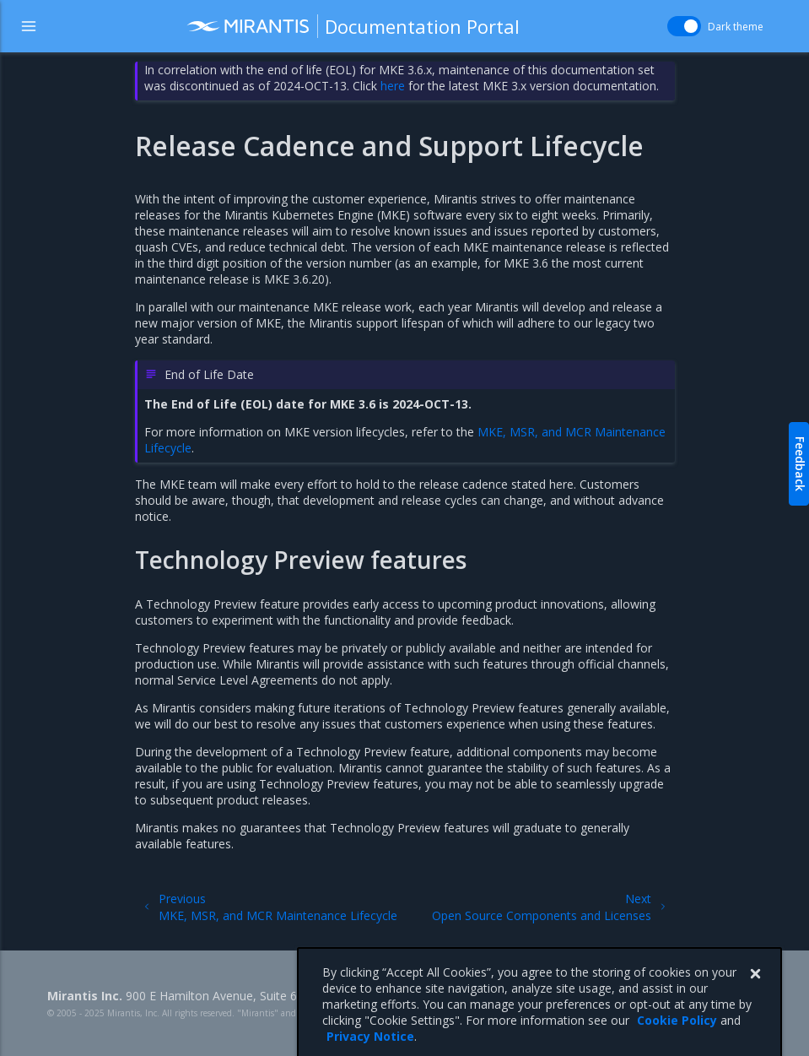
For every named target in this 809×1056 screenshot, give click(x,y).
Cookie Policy (677, 1036)
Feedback (800, 463)
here (392, 86)
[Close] (755, 990)
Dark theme (735, 26)
